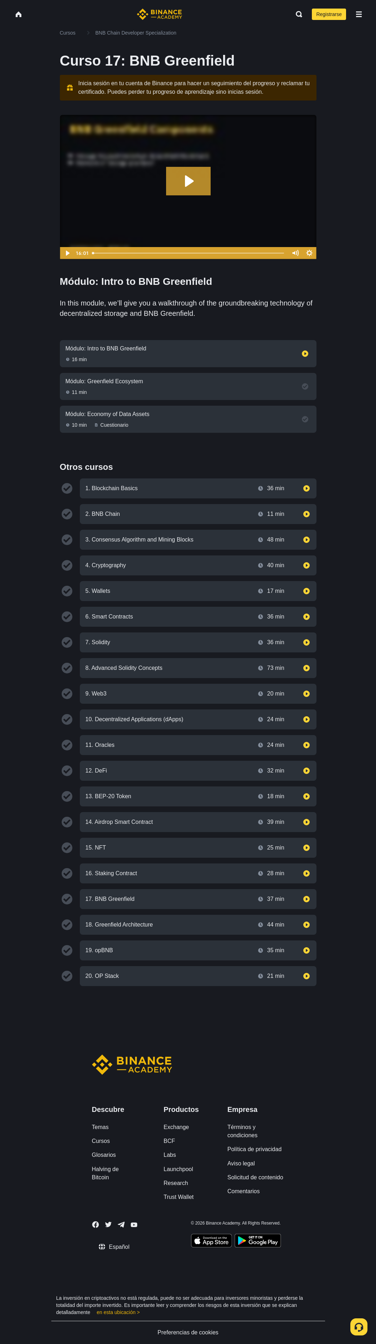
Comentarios (243, 1191)
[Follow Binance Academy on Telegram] (121, 1224)
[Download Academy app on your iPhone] (211, 1242)
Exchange (176, 1127)
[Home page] (159, 14)
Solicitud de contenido (255, 1177)
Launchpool (178, 1169)
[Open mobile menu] (358, 14)
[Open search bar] (296, 14)
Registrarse (329, 14)
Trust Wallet (179, 1197)
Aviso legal (241, 1163)
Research (176, 1183)
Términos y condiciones (242, 1131)
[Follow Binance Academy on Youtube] (134, 1224)
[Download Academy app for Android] (258, 1242)
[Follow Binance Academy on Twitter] (108, 1224)
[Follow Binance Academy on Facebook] (95, 1224)
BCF (169, 1141)
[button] (359, 14)
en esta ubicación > (118, 1312)
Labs (170, 1155)
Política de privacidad (254, 1149)
